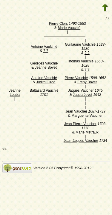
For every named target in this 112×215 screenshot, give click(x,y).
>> (4, 150)
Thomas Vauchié (80, 62)
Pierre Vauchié (76, 78)
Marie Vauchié (69, 28)
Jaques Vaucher (81, 91)
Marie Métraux (87, 133)
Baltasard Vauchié (44, 91)
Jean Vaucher (76, 112)
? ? (45, 51)
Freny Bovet (87, 83)
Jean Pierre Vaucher (80, 124)
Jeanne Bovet (45, 68)
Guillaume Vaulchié (80, 45)
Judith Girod (46, 83)
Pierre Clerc (58, 24)
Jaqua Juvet (82, 95)
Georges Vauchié (44, 64)
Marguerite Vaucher (87, 116)
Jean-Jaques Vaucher (81, 141)
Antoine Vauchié (44, 78)
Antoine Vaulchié (44, 47)
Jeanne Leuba (15, 93)
